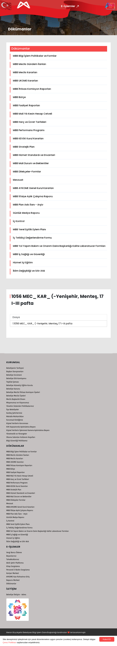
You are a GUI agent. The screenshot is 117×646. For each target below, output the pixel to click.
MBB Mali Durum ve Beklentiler (31, 163)
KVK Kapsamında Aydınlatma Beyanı (21, 427)
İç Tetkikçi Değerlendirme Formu (32, 237)
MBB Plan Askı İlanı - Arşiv (28, 204)
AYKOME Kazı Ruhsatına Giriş (18, 577)
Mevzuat (18, 180)
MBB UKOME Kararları (25, 80)
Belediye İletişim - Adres (16, 595)
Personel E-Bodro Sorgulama (18, 570)
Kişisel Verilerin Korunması (17, 423)
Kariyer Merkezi (12, 573)
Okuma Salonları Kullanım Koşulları (20, 437)
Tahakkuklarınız (12, 559)
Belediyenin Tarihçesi (15, 368)
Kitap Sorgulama (13, 566)
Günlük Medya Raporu (26, 213)
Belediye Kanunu (13, 389)
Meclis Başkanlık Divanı (15, 399)
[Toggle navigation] (110, 6)
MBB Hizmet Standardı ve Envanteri (34, 155)
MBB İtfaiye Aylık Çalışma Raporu (33, 196)
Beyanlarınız (11, 556)
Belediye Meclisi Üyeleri (16, 396)
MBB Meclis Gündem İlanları (29, 64)
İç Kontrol (18, 221)
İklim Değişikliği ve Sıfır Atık (29, 270)
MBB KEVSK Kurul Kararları (28, 138)
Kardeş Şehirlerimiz (14, 413)
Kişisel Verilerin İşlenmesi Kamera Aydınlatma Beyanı (28, 430)
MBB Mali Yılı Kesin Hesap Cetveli (32, 113)
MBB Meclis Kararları (25, 72)
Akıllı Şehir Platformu (15, 563)
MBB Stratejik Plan (23, 146)
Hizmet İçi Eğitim (23, 262)
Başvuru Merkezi (13, 580)
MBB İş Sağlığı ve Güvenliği (29, 254)
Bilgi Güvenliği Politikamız (16, 441)
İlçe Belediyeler (12, 410)
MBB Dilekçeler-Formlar (27, 171)
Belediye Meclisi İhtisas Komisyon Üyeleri (23, 392)
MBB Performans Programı (28, 130)
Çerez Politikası (9, 642)
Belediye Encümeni (14, 375)
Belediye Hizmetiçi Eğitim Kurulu (19, 385)
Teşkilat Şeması (12, 382)
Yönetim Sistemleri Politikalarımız (20, 406)
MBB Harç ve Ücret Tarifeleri (29, 122)
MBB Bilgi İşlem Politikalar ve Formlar (35, 56)
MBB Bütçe (19, 97)
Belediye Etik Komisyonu (16, 378)
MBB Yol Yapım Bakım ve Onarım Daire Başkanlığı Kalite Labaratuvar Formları (59, 246)
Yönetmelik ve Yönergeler (16, 434)
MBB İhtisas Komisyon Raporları (32, 89)
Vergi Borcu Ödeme (14, 552)
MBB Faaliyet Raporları (26, 105)
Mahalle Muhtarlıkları (15, 416)
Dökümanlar (11, 584)
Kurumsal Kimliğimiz (14, 420)
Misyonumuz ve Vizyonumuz (17, 403)
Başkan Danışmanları (14, 371)
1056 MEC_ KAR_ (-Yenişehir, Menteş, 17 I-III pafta (43, 323)
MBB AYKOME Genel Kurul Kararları (33, 188)
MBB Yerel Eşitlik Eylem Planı (29, 229)
